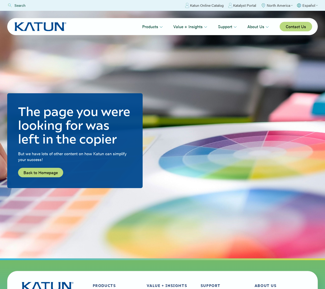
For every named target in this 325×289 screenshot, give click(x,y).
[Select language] (307, 5)
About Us (258, 26)
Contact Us (296, 26)
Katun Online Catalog (204, 5)
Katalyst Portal (242, 5)
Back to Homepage (40, 172)
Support (227, 26)
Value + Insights (190, 26)
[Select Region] (277, 5)
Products (152, 26)
